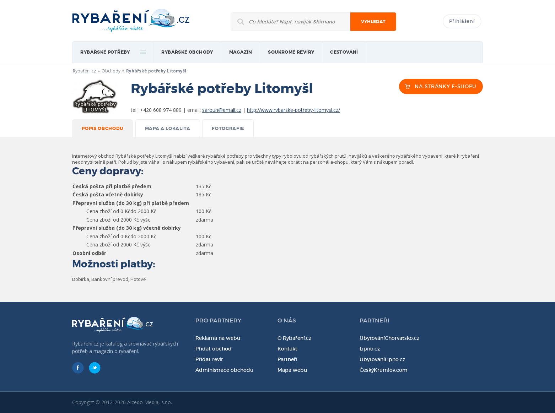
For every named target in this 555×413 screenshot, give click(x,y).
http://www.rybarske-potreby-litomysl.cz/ (293, 110)
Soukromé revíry (291, 52)
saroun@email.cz (221, 110)
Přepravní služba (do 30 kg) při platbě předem (130, 203)
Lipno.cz (370, 349)
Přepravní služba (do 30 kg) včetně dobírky (126, 227)
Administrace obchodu (224, 370)
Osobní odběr (89, 253)
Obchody (111, 71)
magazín (240, 52)
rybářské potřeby (105, 52)
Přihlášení (462, 21)
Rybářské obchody (187, 52)
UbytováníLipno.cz (382, 359)
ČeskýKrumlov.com (384, 370)
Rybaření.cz (84, 71)
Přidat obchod (213, 349)
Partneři (287, 359)
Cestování (344, 52)
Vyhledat (373, 22)
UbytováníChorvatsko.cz (390, 338)
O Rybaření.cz (295, 338)
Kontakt (287, 349)
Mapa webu (292, 370)
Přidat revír (209, 359)
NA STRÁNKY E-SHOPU (445, 86)
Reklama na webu (217, 338)
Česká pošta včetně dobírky (107, 194)
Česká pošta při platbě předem (111, 186)
